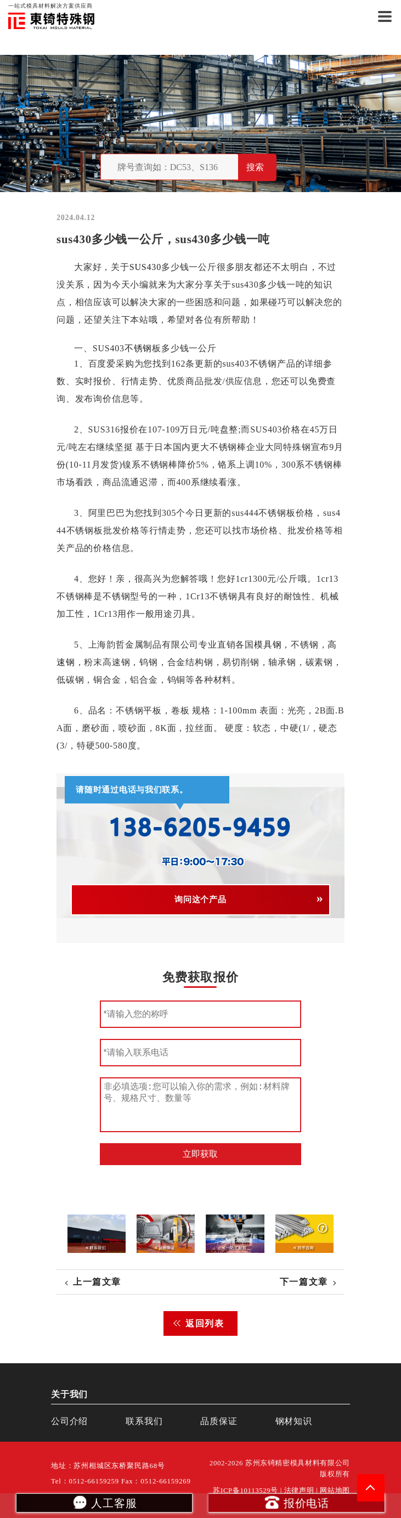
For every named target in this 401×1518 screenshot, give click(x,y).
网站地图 (335, 1490)
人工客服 (104, 1502)
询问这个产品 (200, 899)
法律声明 (299, 1490)
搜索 (255, 167)
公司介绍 (69, 1421)
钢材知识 (293, 1421)
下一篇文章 (304, 1281)
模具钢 (267, 644)
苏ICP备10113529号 (245, 1490)
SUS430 (145, 267)
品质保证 (218, 1421)
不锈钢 (138, 348)
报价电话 (296, 1502)
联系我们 (144, 1421)
